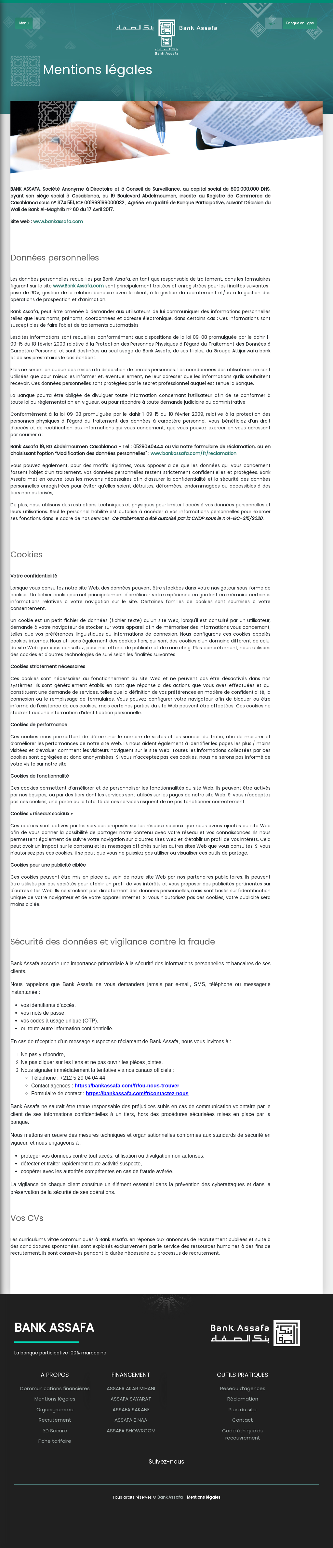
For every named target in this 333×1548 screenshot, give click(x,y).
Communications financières (55, 1388)
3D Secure (55, 1430)
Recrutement (55, 1419)
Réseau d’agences (242, 1388)
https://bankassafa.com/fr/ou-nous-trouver (126, 1085)
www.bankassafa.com (58, 221)
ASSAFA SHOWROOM (131, 1430)
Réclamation (242, 1398)
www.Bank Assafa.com (78, 286)
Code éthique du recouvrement (242, 1434)
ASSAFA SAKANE (131, 1409)
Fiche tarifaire (54, 1441)
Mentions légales (54, 1398)
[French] (273, 23)
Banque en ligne (300, 23)
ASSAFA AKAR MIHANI (131, 1388)
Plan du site (243, 1409)
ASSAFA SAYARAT (131, 1398)
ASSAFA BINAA (130, 1419)
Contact (242, 1419)
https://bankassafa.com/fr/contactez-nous (137, 1093)
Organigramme (54, 1409)
